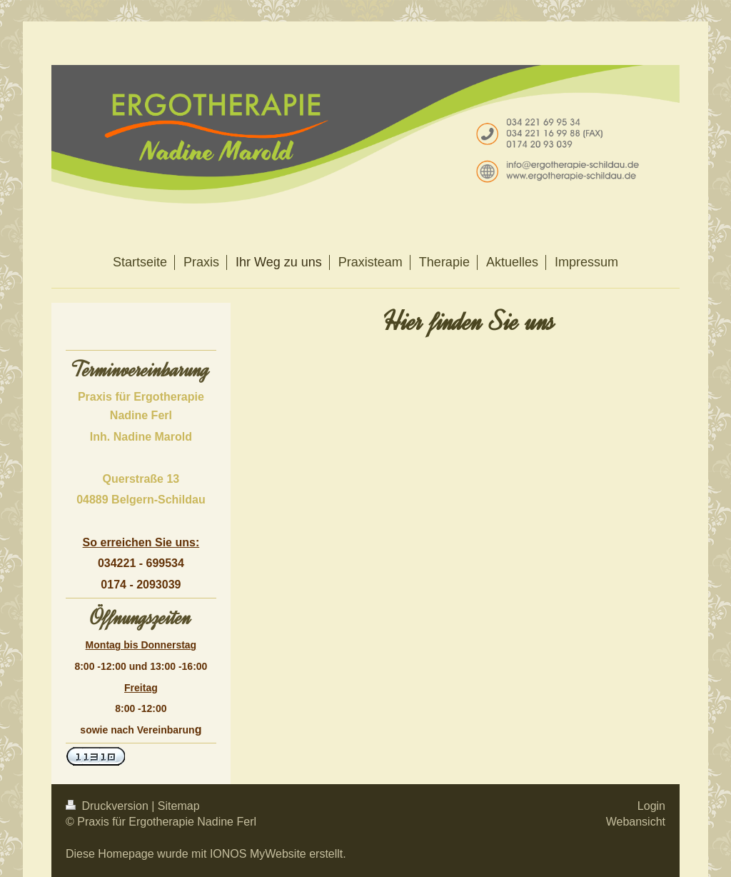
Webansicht (635, 822)
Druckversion (108, 806)
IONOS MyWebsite (258, 854)
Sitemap (179, 806)
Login (651, 806)
